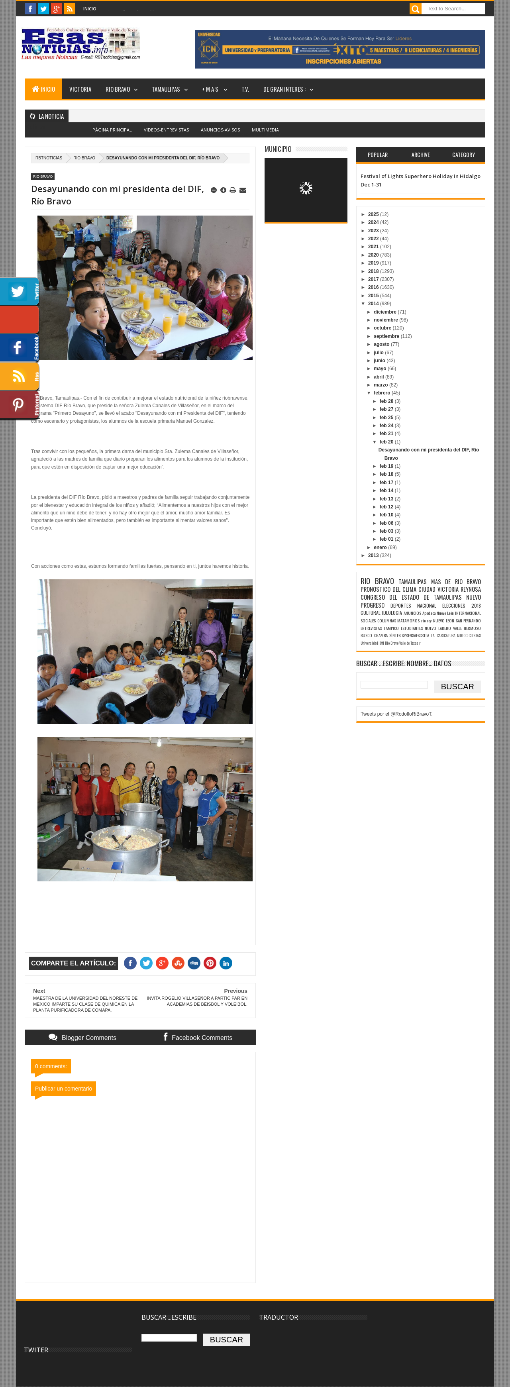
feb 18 (387, 474)
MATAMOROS (408, 620)
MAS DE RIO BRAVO (456, 581)
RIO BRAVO (118, 88)
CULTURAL (371, 612)
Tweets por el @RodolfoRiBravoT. (396, 714)
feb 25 (387, 417)
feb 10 (387, 515)
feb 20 (387, 442)
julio (379, 352)
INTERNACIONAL (468, 613)
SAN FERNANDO (468, 620)
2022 (374, 238)
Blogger (272, 134)
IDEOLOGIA (392, 612)
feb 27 (387, 409)
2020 (374, 255)
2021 (374, 246)
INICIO (43, 88)
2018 (374, 271)
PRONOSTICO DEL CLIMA (388, 589)
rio (423, 620)
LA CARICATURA (443, 635)
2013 (374, 555)
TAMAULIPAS (166, 88)
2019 (374, 263)
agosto (382, 344)
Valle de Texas (408, 643)
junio (380, 360)
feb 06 (387, 523)
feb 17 (387, 482)
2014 (374, 303)
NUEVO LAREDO (438, 628)
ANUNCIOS (412, 613)
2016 (374, 287)
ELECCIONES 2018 (461, 605)
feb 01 (387, 539)
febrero (383, 393)
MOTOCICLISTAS (469, 635)
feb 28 (387, 401)
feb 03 (387, 531)
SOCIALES (368, 620)
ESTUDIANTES (412, 628)
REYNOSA (471, 589)
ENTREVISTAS (371, 628)
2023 (374, 230)
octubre (383, 328)
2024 (374, 222)
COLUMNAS (386, 620)
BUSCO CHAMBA (374, 635)
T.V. (245, 88)
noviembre (386, 320)
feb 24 (387, 425)
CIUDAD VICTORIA (438, 589)
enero (381, 547)
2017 (374, 279)
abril (379, 377)
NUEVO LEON (443, 620)
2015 (374, 295)
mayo (381, 368)
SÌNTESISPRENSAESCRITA (409, 635)
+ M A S (211, 88)
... (123, 9)
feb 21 (387, 433)
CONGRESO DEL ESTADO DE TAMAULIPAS (411, 597)
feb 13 (387, 499)
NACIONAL (426, 605)
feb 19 (387, 466)
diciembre (386, 312)
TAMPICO (391, 628)
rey (429, 620)
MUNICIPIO (278, 149)
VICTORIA (80, 88)
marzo (381, 385)
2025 (374, 214)
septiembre (387, 336)
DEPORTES (400, 605)
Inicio (89, 9)
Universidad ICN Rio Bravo (379, 643)
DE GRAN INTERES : (284, 88)
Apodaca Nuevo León (438, 613)
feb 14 (387, 490)
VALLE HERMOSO (467, 628)
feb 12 (387, 507)
